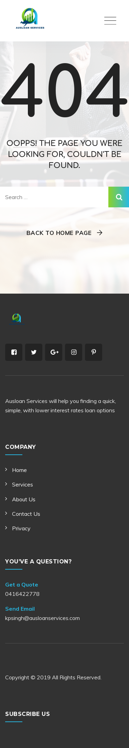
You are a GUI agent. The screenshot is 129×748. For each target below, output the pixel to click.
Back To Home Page (59, 232)
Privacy (21, 528)
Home (19, 469)
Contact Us (26, 513)
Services (22, 484)
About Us (23, 499)
